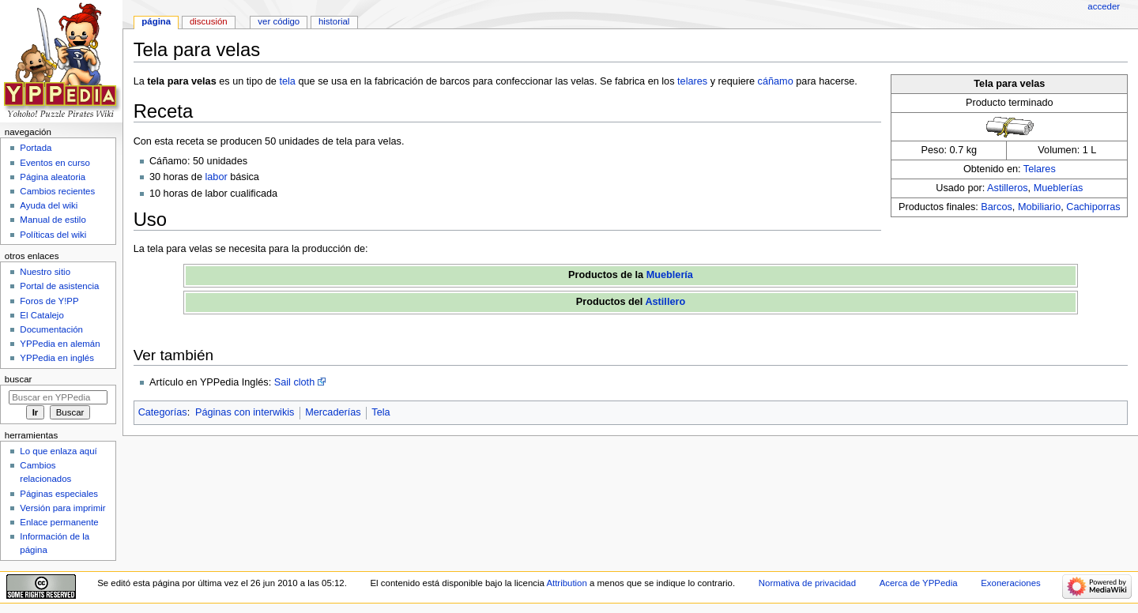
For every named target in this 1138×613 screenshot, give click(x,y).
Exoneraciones (1011, 583)
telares (692, 81)
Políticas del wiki (53, 234)
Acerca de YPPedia (919, 583)
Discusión (209, 21)
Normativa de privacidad (807, 583)
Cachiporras (1093, 206)
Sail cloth (294, 382)
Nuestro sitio (45, 271)
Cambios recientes (57, 191)
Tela (380, 412)
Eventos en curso (55, 162)
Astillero (665, 301)
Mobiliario (1039, 206)
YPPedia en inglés (57, 358)
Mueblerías (1058, 188)
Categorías (162, 412)
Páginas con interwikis (245, 412)
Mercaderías (333, 412)
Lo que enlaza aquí (58, 451)
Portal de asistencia (59, 286)
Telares (1039, 169)
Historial (333, 21)
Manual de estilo (52, 219)
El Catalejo (41, 315)
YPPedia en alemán (60, 343)
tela (287, 81)
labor (216, 176)
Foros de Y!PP (49, 301)
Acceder (1103, 6)
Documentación (51, 329)
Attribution (566, 583)
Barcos (996, 206)
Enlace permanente (59, 522)
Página (156, 21)
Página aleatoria (52, 177)
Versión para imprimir (62, 508)
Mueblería (669, 274)
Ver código (279, 21)
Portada (35, 147)
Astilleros (1007, 188)
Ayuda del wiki (48, 205)
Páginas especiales (59, 493)
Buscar (18, 379)
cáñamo (775, 81)
